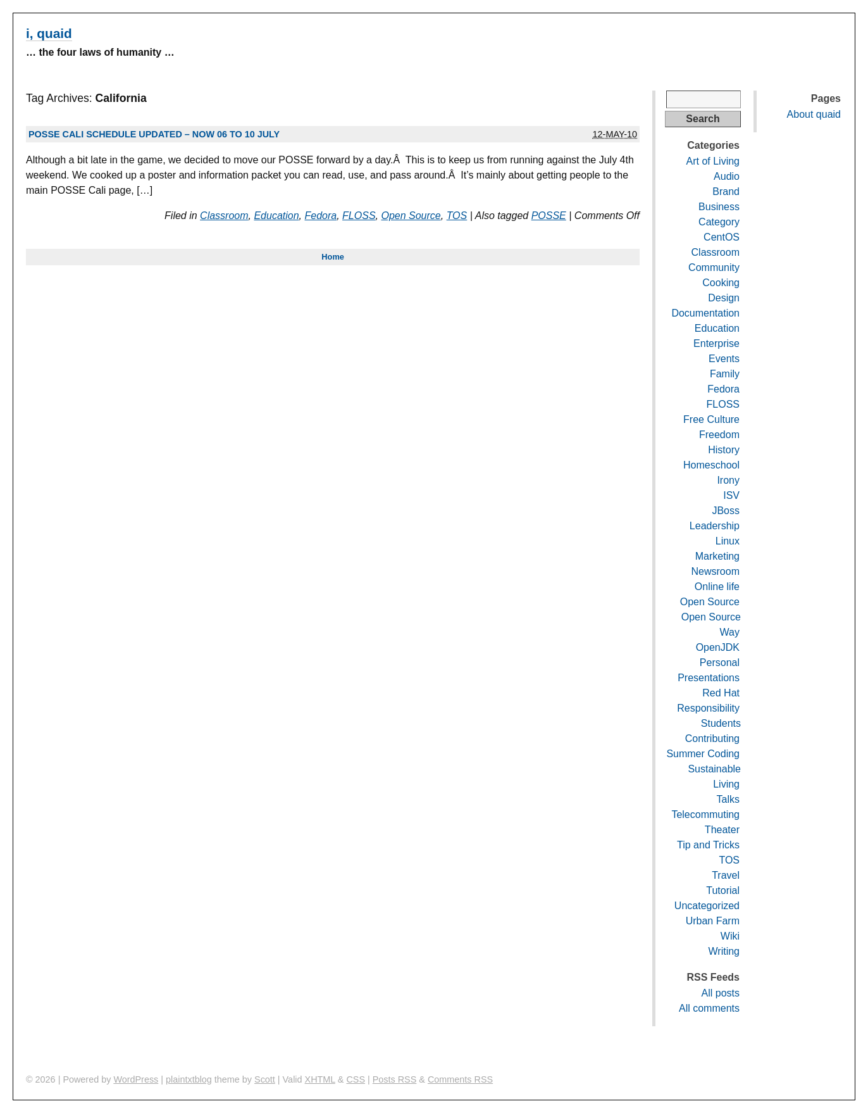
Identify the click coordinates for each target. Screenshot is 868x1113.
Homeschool (711, 465)
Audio (727, 176)
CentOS (722, 237)
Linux (728, 541)
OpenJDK (718, 647)
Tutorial (723, 890)
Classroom (224, 215)
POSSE (548, 215)
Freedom (719, 434)
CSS (355, 1079)
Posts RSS (395, 1079)
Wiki (730, 936)
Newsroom (715, 571)
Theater (722, 829)
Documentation (705, 313)
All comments (709, 1008)
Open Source (410, 215)
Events (724, 358)
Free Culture (711, 419)
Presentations (709, 677)
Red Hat (721, 693)
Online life (717, 586)
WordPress (135, 1079)
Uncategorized (707, 905)
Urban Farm (713, 920)
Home (332, 256)
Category (719, 222)
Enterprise (716, 343)
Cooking (721, 282)
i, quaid (49, 33)
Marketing (717, 556)
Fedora (321, 215)
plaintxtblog (189, 1079)
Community (714, 267)
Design (724, 297)
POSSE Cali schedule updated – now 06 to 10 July (154, 134)
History (724, 449)
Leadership (715, 525)
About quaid (814, 114)
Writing (724, 951)
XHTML (320, 1079)
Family (725, 373)
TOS (457, 215)
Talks (728, 799)
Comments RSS (460, 1079)
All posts (721, 993)
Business (719, 206)
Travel (726, 875)
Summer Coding (703, 753)
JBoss (726, 510)
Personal (720, 662)
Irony (728, 480)
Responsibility (708, 708)
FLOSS (358, 215)
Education (276, 215)
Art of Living (713, 161)
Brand (726, 191)
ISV (731, 495)
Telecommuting (705, 814)
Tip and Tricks (708, 844)
